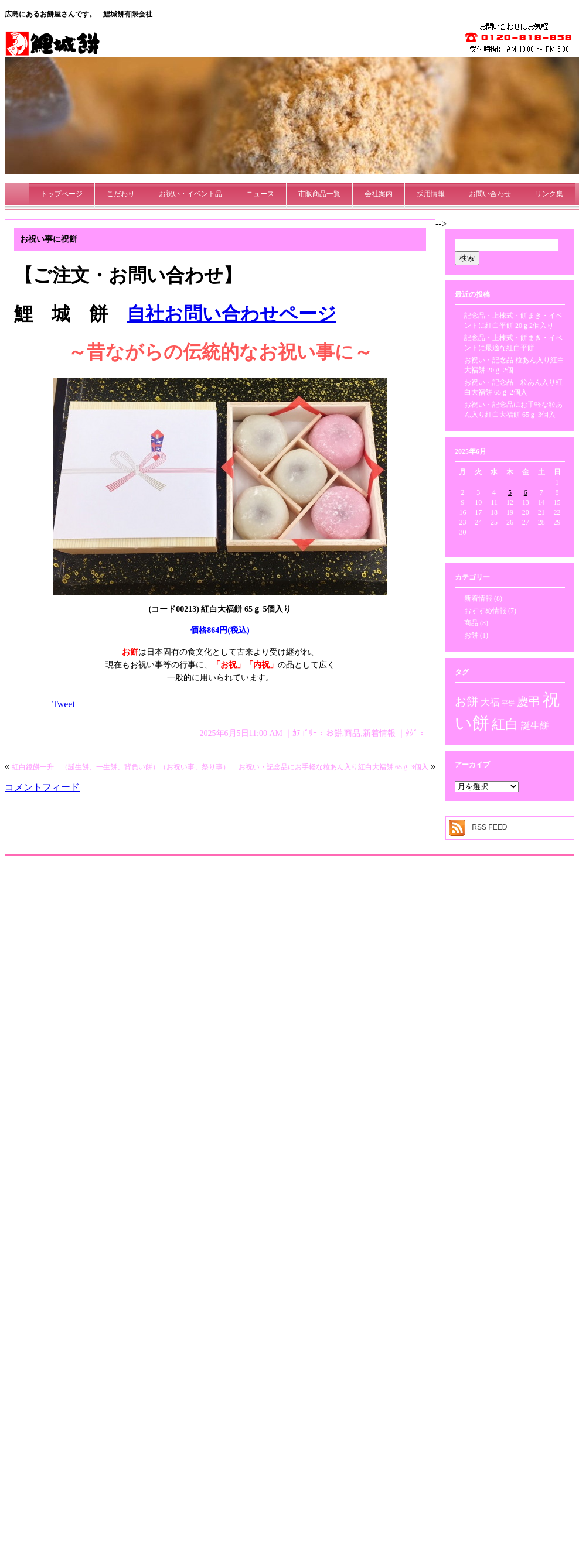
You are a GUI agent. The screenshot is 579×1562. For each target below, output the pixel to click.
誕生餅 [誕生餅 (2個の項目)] (535, 726)
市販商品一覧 (319, 194)
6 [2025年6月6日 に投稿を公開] (525, 492)
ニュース (260, 194)
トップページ (61, 194)
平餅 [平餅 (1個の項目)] (508, 703)
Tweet (63, 704)
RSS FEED (489, 827)
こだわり (121, 194)
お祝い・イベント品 (190, 194)
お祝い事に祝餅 (48, 239)
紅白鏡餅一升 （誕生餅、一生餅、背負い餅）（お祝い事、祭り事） (121, 767)
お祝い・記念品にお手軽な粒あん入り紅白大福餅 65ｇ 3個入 (333, 767)
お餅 (334, 733)
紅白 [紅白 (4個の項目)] (505, 724)
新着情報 (379, 733)
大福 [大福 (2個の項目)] (490, 702)
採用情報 (431, 194)
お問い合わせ (490, 194)
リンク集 (549, 194)
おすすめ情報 (485, 611)
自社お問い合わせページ (231, 313)
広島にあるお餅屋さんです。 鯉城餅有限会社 (78, 14)
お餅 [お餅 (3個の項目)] (466, 701)
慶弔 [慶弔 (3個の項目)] (528, 701)
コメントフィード (42, 787)
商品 (352, 733)
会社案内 (379, 194)
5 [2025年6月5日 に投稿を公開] (510, 492)
